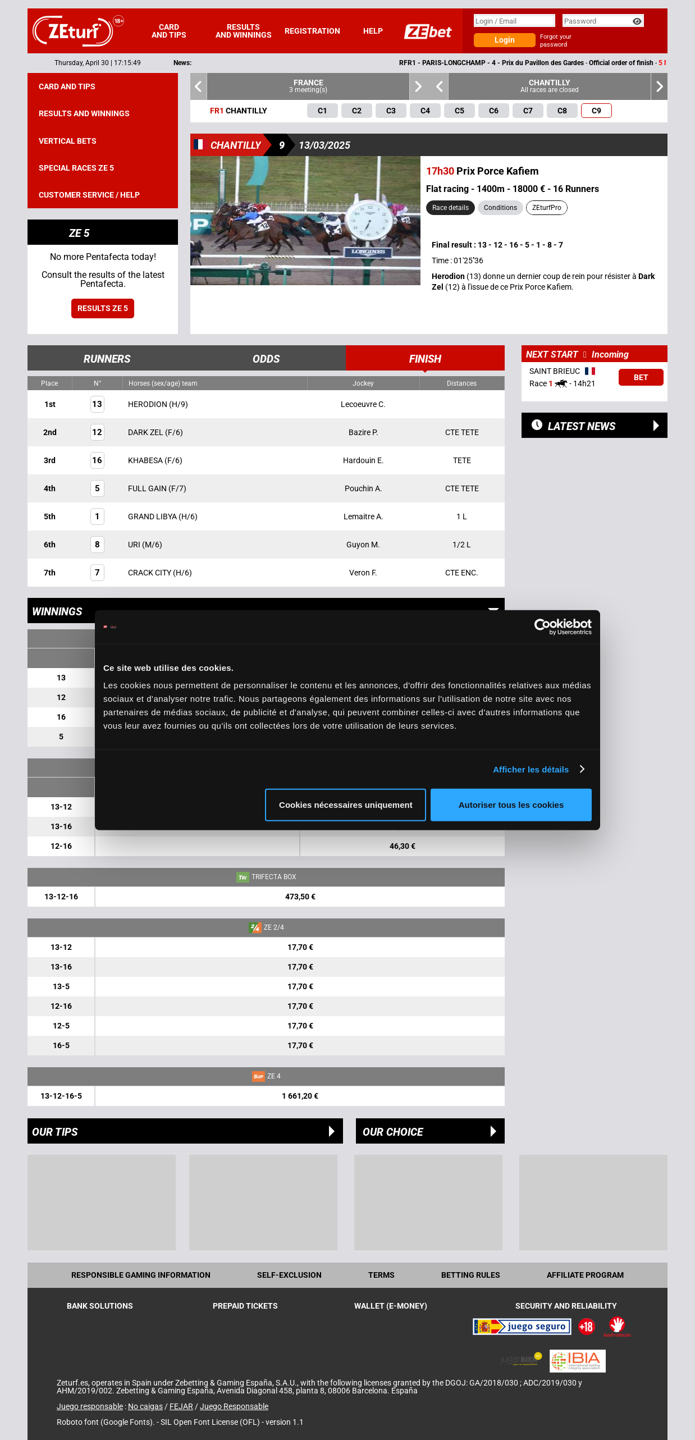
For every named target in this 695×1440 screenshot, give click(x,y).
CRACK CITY (150, 572)
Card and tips (169, 30)
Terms (381, 1274)
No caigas (145, 1406)
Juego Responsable (234, 1406)
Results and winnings (244, 30)
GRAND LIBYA (153, 516)
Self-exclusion (289, 1274)
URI (135, 544)
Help (373, 30)
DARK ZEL (146, 432)
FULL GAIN (148, 488)
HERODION (148, 404)
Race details (450, 208)
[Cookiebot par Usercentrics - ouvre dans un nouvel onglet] (542, 626)
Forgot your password (555, 40)
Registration (312, 30)
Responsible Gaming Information (141, 1274)
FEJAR (181, 1406)
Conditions (500, 208)
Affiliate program (585, 1274)
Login (505, 39)
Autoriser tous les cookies (511, 805)
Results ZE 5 (102, 308)
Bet (641, 377)
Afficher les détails (531, 769)
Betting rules (470, 1274)
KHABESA (146, 460)
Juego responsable (90, 1406)
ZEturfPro (546, 208)
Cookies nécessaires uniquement (346, 805)
